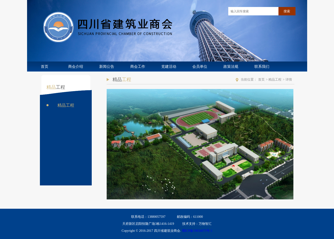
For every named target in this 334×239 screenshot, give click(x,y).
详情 (288, 79)
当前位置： (249, 79)
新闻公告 (106, 66)
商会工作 (137, 66)
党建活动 (168, 66)
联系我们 (261, 66)
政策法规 (230, 66)
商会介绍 (75, 66)
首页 (44, 66)
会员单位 (199, 66)
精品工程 (65, 105)
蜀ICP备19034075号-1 (197, 230)
